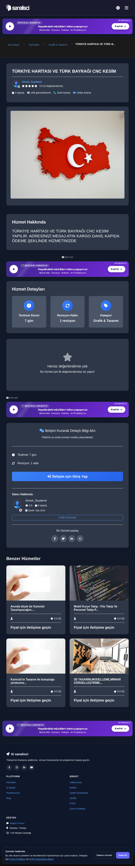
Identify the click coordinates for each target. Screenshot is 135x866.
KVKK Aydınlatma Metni (41, 859)
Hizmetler (34, 44)
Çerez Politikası (77, 808)
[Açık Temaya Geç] (118, 7)
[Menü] (126, 8)
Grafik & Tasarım (58, 44)
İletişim (73, 787)
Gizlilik (73, 798)
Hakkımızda (76, 782)
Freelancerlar (13, 793)
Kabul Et (122, 855)
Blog (8, 798)
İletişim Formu (17, 823)
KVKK (73, 803)
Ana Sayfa (13, 44)
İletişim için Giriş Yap (67, 476)
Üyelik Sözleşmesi (79, 793)
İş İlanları (11, 787)
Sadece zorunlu (104, 855)
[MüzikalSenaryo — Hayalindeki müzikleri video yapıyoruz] (67, 26)
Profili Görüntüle (67, 517)
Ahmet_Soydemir (32, 81)
